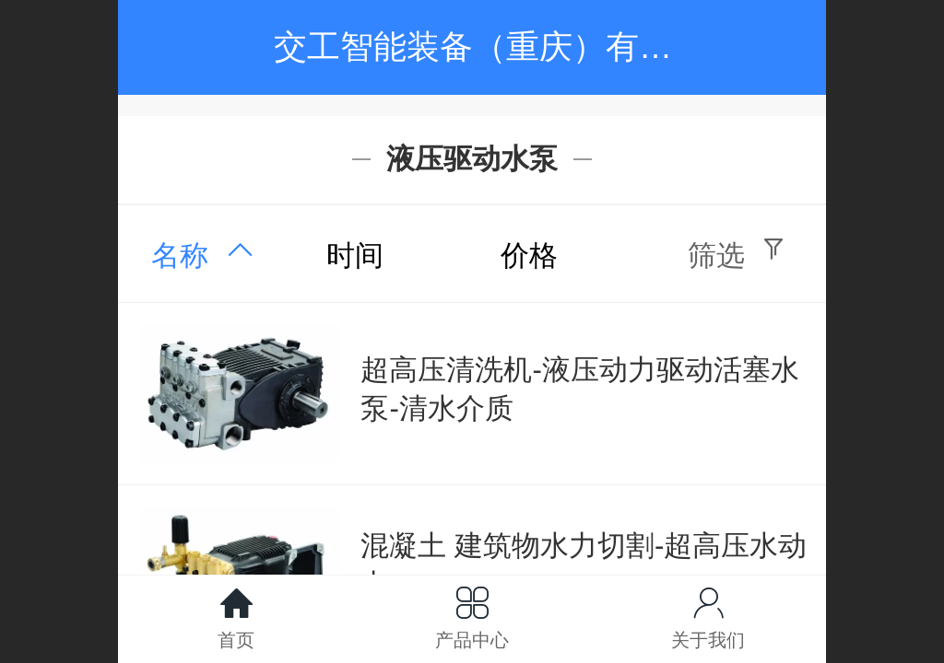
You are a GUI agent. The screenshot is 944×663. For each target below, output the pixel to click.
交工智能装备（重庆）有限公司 (506, 46)
